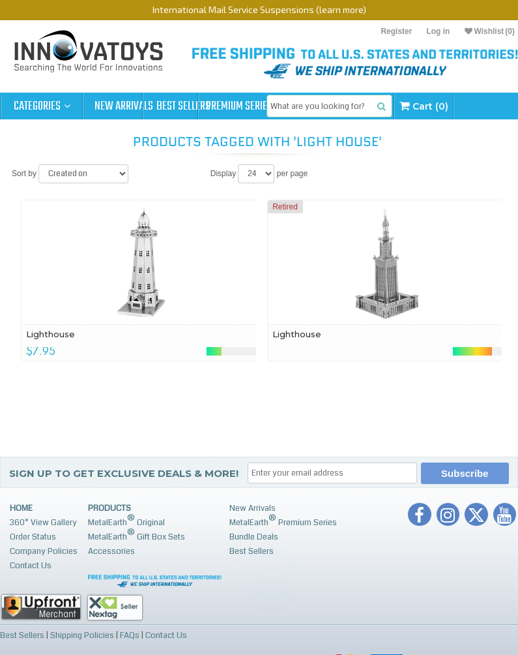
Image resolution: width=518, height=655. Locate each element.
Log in (438, 31)
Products (109, 508)
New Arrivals (123, 106)
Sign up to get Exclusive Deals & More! (123, 473)
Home (21, 508)
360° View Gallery (43, 522)
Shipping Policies (82, 635)
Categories (42, 106)
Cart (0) (487, 106)
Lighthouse (51, 334)
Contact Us (30, 565)
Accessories (111, 551)
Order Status (33, 537)
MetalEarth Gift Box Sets (136, 534)
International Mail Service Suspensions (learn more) (259, 9)
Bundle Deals (253, 537)
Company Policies (44, 551)
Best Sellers (206, 106)
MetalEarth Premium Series (283, 520)
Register (396, 31)
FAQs (129, 635)
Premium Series (288, 106)
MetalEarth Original (126, 520)
